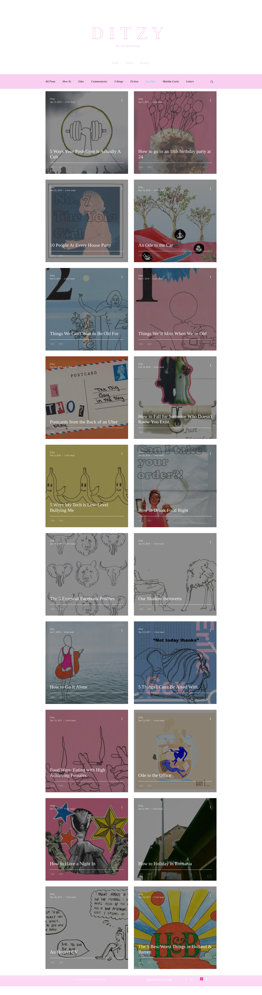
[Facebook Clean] (206, 978)
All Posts (50, 81)
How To (67, 81)
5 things (118, 81)
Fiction (134, 81)
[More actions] (123, 100)
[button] (212, 82)
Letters (190, 81)
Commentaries (99, 81)
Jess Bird (151, 81)
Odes (81, 81)
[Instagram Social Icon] (201, 978)
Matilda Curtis (171, 81)
